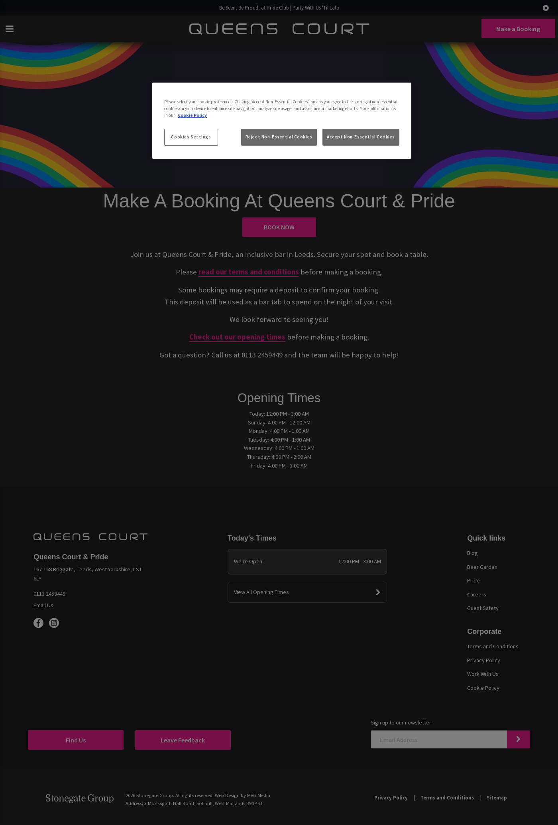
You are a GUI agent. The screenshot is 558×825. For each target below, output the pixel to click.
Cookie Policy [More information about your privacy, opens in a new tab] (192, 115)
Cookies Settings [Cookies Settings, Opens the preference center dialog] (191, 137)
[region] (281, 121)
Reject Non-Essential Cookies (279, 137)
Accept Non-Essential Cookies (361, 137)
